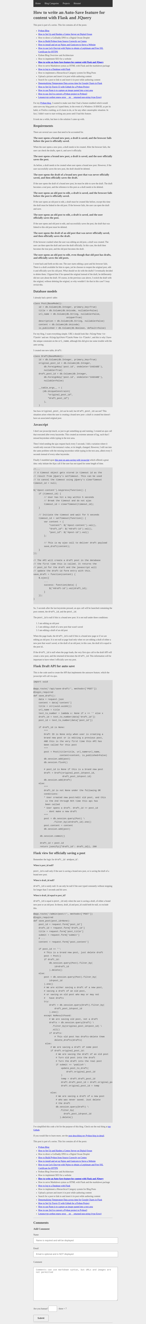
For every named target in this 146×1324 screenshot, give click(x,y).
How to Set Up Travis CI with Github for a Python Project (63, 87)
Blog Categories (52, 3)
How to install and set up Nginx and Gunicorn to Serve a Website (67, 44)
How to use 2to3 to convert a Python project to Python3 (62, 94)
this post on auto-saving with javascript (72, 460)
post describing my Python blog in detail (86, 1135)
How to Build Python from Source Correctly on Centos (62, 41)
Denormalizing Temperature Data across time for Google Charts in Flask (70, 83)
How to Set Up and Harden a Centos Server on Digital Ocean (65, 34)
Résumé (77, 3)
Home (38, 3)
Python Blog (43, 30)
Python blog (45, 103)
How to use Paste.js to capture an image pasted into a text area (65, 90)
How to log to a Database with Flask (54, 69)
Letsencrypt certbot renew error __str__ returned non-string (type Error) (70, 97)
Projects (66, 3)
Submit (41, 1318)
